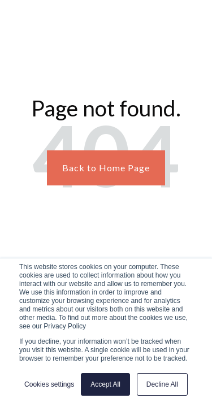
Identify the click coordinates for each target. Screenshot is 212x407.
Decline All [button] (162, 384)
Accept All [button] (105, 384)
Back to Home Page (106, 167)
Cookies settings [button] (49, 384)
